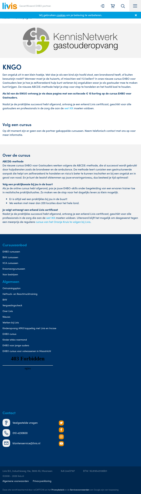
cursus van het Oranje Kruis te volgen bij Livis (63, 222)
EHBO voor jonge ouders (16, 345)
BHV (5, 299)
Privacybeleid (57, 489)
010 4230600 (15, 433)
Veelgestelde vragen (20, 422)
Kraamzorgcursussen (14, 268)
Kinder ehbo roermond (15, 339)
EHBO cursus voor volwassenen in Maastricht (27, 351)
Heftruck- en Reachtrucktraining (20, 293)
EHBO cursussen (11, 251)
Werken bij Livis (11, 322)
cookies (61, 15)
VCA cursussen (10, 263)
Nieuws (6, 316)
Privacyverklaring (42, 481)
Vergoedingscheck (12, 305)
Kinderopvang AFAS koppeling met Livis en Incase (29, 328)
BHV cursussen (10, 257)
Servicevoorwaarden (79, 489)
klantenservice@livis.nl (21, 443)
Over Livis (8, 311)
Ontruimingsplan (12, 288)
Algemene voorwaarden (16, 481)
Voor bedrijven (10, 274)
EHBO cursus (9, 333)
